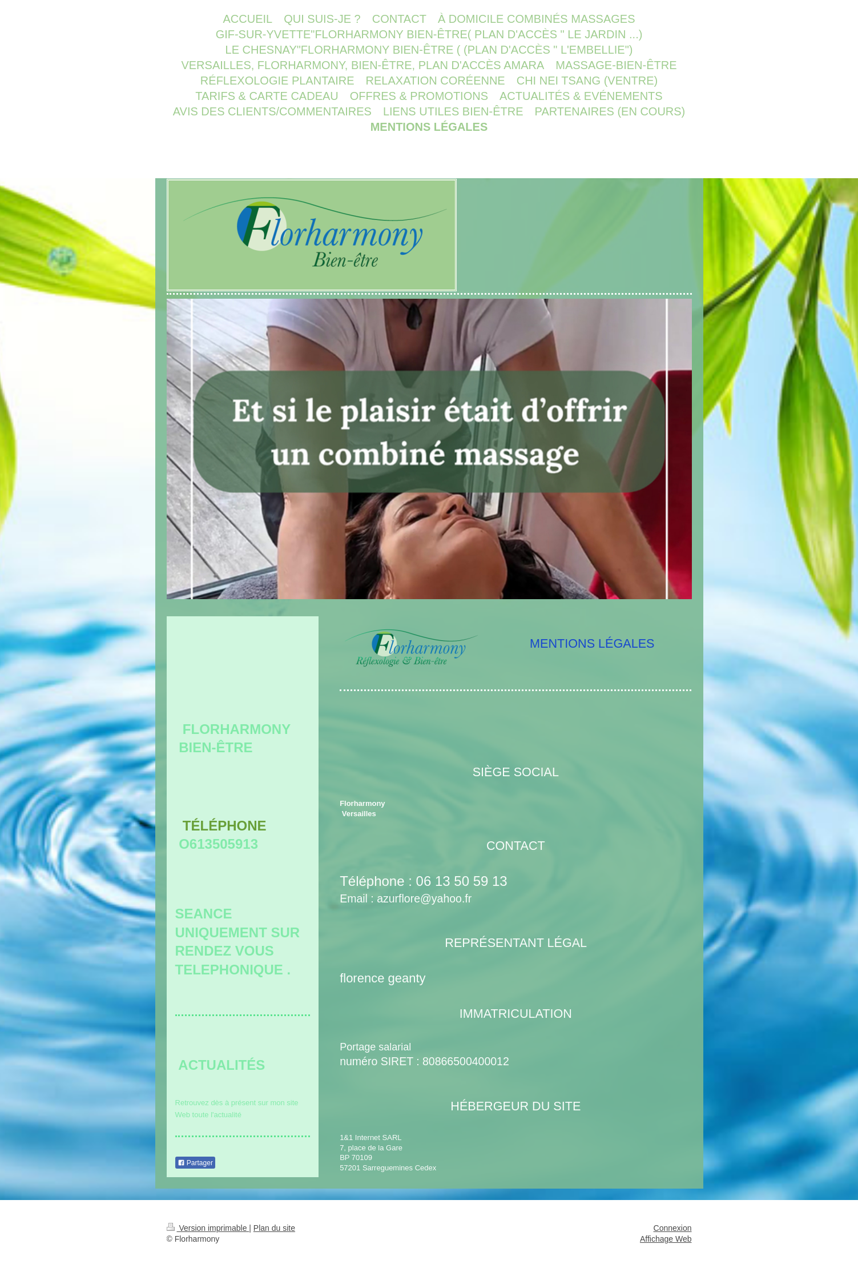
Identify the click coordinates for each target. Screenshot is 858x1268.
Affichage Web (666, 1238)
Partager (195, 1163)
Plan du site (274, 1228)
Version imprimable (208, 1228)
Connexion (673, 1228)
